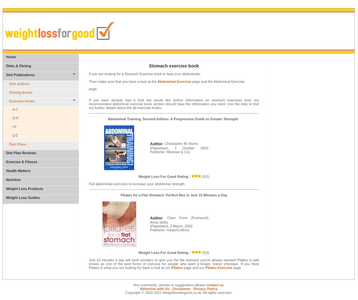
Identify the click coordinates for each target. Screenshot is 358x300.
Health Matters (18, 171)
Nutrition (13, 180)
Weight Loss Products (24, 189)
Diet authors (19, 84)
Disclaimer (182, 289)
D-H (15, 118)
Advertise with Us (154, 289)
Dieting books (21, 92)
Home (11, 57)
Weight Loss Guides (23, 198)
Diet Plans (17, 144)
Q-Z (15, 135)
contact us (215, 285)
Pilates (177, 268)
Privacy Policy (205, 289)
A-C (15, 109)
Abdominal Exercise (174, 81)
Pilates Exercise (218, 268)
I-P (14, 127)
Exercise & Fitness (21, 162)
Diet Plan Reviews (21, 153)
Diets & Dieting (18, 66)
